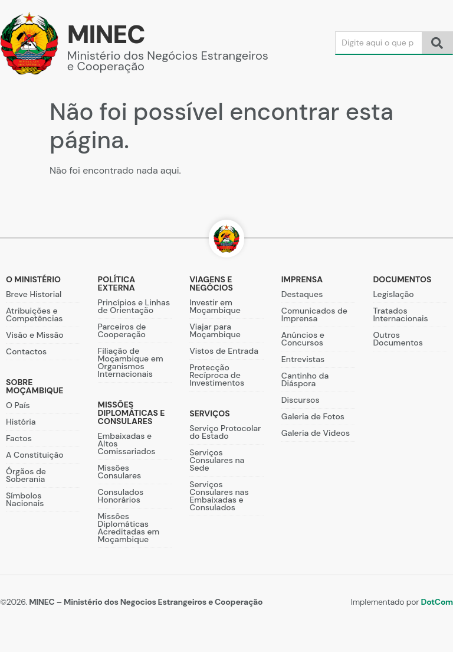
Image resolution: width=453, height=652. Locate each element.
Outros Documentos (398, 339)
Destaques (302, 294)
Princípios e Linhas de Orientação (134, 306)
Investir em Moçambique (215, 306)
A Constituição (35, 454)
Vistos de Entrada (223, 350)
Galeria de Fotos (312, 416)
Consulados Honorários (121, 496)
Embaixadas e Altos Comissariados (127, 444)
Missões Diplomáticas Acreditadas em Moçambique (129, 528)
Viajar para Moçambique (215, 330)
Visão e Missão (35, 335)
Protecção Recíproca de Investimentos (216, 375)
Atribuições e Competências (34, 314)
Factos (19, 438)
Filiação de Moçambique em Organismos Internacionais (130, 362)
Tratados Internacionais (400, 314)
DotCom (437, 601)
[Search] (379, 43)
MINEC (106, 34)
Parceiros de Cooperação (122, 330)
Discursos (300, 400)
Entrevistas (302, 359)
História (21, 421)
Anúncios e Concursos (302, 339)
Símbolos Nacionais (25, 499)
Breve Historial (33, 294)
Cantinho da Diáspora (305, 379)
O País (18, 405)
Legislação (393, 294)
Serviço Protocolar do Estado (225, 432)
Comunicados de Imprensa (314, 314)
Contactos (26, 351)
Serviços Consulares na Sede (216, 460)
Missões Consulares (120, 471)
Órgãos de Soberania (26, 475)
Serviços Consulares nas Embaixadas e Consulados (218, 496)
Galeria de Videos (315, 433)
